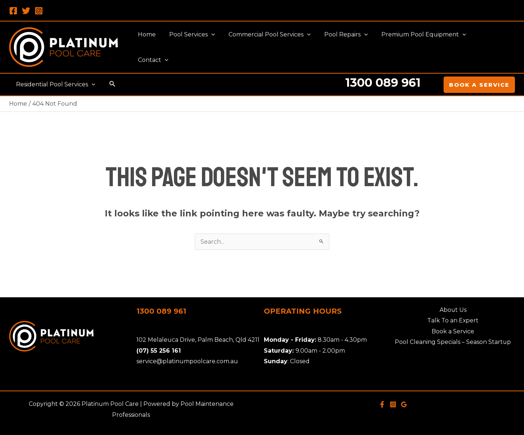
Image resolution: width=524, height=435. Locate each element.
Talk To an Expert (453, 320)
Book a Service (453, 331)
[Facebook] (13, 11)
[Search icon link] (110, 84)
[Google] (404, 404)
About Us (453, 309)
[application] (218, 47)
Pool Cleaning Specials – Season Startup (453, 342)
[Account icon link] (433, 84)
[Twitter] (26, 11)
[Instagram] (39, 11)
